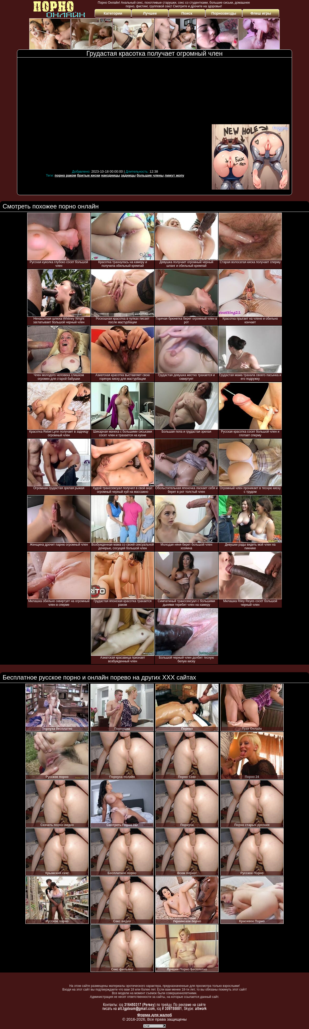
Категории (113, 13)
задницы (128, 175)
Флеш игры (260, 13)
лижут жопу (174, 175)
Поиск (186, 13)
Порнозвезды (223, 13)
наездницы (110, 175)
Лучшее (150, 13)
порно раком (65, 175)
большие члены (150, 175)
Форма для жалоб (154, 1015)
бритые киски (88, 175)
